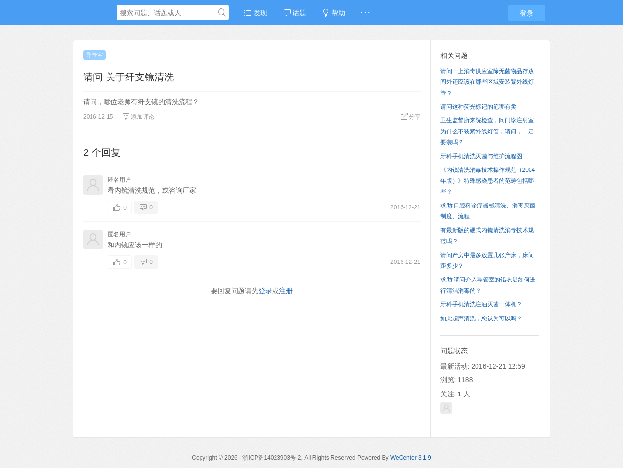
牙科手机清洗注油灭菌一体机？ (481, 304)
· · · (365, 13)
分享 (410, 116)
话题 (294, 13)
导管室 (94, 55)
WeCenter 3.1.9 (410, 457)
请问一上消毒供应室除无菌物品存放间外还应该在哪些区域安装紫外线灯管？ (487, 82)
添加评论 (138, 116)
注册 (286, 291)
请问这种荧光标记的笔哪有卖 (478, 106)
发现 (255, 13)
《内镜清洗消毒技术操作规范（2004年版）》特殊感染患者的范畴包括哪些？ (487, 181)
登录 (526, 13)
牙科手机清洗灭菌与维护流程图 (481, 156)
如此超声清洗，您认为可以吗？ (481, 318)
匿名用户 (119, 179)
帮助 (333, 13)
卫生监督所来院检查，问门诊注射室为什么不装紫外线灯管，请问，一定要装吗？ (487, 131)
